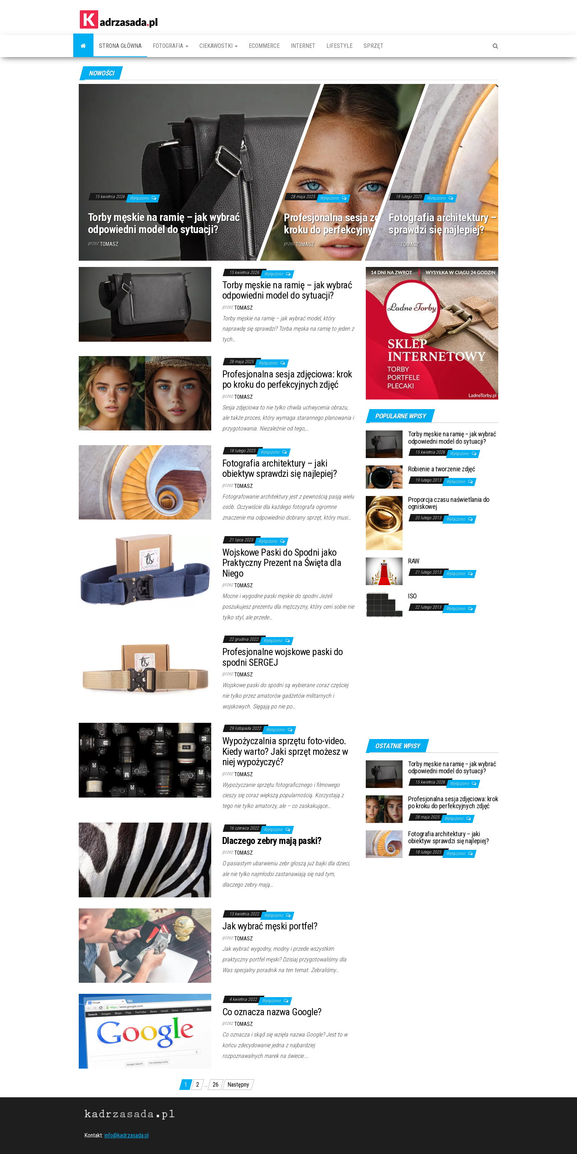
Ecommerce (264, 45)
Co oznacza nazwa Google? (272, 1011)
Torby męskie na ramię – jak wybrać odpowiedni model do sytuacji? (164, 223)
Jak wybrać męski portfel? (269, 926)
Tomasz (109, 244)
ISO (412, 596)
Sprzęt (373, 45)
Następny (238, 1084)
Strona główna (120, 45)
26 (216, 1084)
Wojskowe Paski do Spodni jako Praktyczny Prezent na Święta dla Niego (281, 563)
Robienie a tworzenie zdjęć (441, 469)
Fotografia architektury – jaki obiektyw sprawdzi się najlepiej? (472, 223)
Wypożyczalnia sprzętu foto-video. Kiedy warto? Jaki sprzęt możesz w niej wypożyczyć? (285, 751)
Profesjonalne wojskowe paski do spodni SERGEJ (282, 657)
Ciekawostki (218, 45)
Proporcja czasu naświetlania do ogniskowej (448, 503)
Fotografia (170, 45)
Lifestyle (339, 45)
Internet (303, 45)
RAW (414, 561)
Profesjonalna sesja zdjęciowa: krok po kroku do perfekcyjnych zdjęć (366, 223)
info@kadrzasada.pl (127, 1135)
